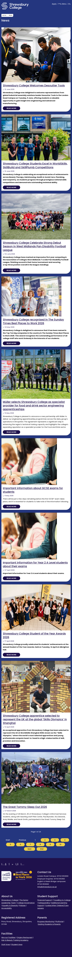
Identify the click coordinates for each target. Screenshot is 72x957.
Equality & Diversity (10, 905)
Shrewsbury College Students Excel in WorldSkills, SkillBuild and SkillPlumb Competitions (35, 165)
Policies (22, 905)
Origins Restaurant (24, 937)
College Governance (25, 903)
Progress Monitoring (45, 921)
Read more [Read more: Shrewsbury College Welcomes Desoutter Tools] (11, 108)
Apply (57, 4)
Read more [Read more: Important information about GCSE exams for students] (11, 506)
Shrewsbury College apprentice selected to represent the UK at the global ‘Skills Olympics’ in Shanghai (35, 719)
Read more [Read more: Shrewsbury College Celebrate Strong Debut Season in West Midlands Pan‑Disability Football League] (11, 270)
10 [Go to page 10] (60, 844)
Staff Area (5, 944)
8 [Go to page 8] (40, 844)
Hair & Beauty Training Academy (14, 940)
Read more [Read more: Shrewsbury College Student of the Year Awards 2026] (11, 654)
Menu (66, 4)
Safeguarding (44, 903)
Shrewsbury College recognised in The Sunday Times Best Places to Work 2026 (33, 321)
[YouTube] (3, 864)
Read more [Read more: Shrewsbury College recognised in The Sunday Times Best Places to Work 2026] (11, 343)
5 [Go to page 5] (10, 844)
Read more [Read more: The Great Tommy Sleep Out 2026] (11, 824)
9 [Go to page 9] (50, 844)
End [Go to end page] (41, 849)
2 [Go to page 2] (44, 840)
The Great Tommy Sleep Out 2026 (25, 807)
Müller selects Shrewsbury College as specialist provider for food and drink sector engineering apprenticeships (34, 405)
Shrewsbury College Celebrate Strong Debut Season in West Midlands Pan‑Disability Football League (34, 246)
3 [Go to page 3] (54, 840)
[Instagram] (22, 864)
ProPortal (59, 921)
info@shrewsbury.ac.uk (47, 887)
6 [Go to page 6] (20, 844)
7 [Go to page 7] (30, 844)
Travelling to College (61, 900)
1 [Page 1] (35, 840)
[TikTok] (11, 864)
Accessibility (6, 908)
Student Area (16, 944)
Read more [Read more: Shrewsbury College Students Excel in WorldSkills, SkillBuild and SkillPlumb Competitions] (11, 187)
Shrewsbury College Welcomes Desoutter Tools (34, 85)
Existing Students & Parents (49, 924)
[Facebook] (17, 864)
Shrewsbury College (9, 900)
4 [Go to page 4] (64, 840)
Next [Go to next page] (29, 849)
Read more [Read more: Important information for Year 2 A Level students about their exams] (11, 578)
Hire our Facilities (8, 937)
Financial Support (44, 900)
